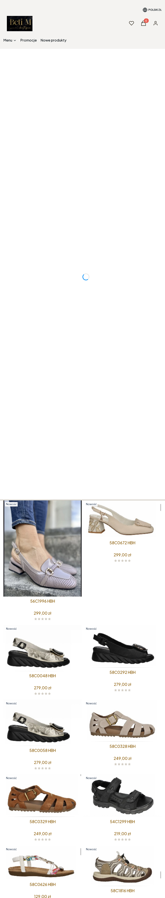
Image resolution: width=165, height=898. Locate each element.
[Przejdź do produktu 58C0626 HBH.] (42, 863)
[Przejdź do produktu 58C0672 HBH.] (122, 519)
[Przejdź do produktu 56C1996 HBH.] (42, 548)
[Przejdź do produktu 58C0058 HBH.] (42, 723)
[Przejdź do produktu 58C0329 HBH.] (42, 795)
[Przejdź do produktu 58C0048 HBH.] (42, 648)
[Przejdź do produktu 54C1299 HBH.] (122, 795)
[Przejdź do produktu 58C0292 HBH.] (122, 646)
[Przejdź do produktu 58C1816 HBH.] (122, 866)
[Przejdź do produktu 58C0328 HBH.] (122, 721)
